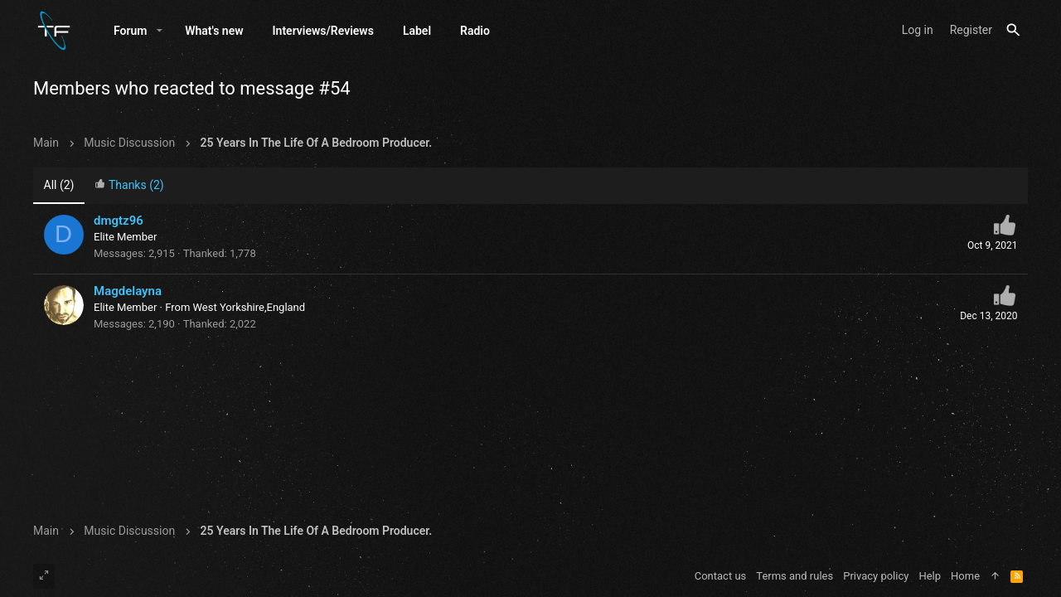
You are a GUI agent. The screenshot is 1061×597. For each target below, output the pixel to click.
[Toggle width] (44, 576)
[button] (159, 31)
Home (965, 576)
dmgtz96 (118, 220)
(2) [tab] (59, 185)
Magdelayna (128, 291)
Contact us (721, 576)
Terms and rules (794, 576)
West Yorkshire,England (249, 307)
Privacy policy (875, 576)
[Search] (1013, 30)
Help (929, 576)
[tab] (129, 186)
